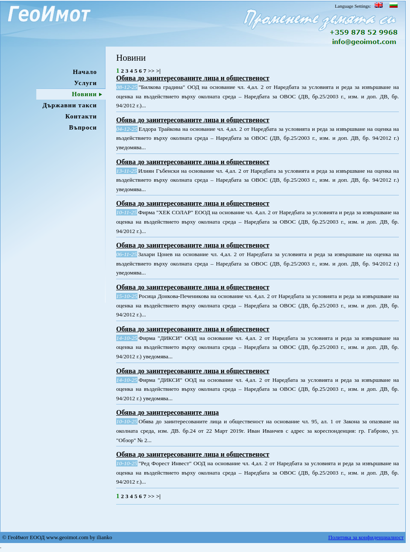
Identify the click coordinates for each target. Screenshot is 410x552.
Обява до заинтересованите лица (167, 412)
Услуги (85, 83)
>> (151, 71)
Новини (84, 94)
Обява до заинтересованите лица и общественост (192, 78)
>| (158, 71)
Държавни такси (69, 105)
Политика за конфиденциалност (366, 538)
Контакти (81, 116)
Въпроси (83, 127)
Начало (85, 71)
